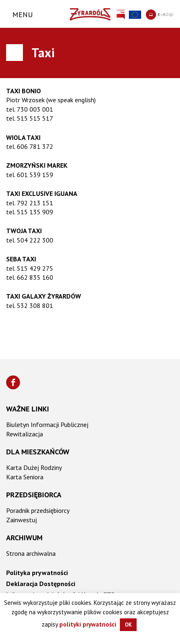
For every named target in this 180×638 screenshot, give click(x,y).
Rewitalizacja (24, 434)
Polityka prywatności (37, 572)
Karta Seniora (24, 477)
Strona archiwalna (31, 553)
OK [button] (128, 624)
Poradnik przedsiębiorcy (38, 510)
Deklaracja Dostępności (40, 584)
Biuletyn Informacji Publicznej (47, 424)
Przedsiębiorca (33, 494)
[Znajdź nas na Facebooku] (13, 382)
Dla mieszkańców (38, 451)
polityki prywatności (87, 624)
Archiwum (24, 537)
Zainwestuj (21, 520)
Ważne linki (27, 408)
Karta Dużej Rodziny (34, 467)
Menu (22, 14)
